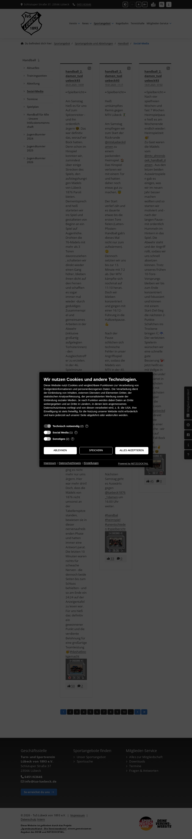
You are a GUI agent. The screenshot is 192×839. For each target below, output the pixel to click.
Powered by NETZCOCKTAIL (133, 463)
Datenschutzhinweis (70, 463)
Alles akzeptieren (132, 450)
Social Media (61, 432)
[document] (96, 399)
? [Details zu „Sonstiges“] (72, 438)
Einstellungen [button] (91, 463)
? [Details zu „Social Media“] (75, 432)
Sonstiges (59, 438)
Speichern (96, 450)
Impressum (50, 463)
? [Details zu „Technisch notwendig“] (86, 426)
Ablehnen (60, 450)
